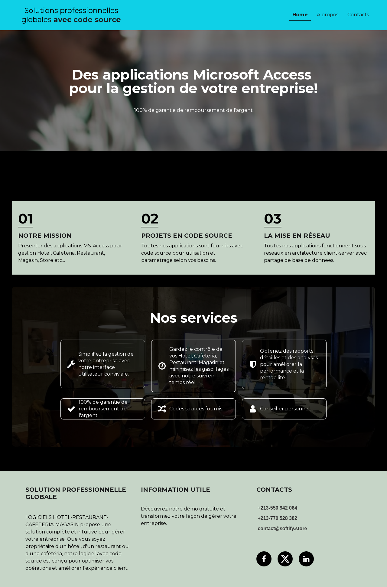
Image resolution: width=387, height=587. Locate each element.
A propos (327, 15)
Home (300, 15)
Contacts (358, 15)
